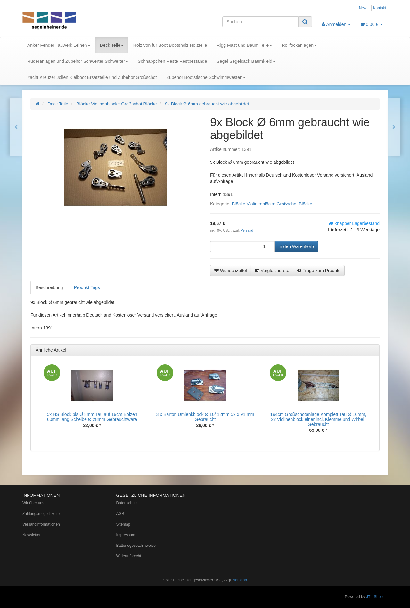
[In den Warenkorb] (296, 246)
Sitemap (123, 524)
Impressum (125, 535)
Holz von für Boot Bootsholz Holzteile (170, 45)
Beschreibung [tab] (49, 287)
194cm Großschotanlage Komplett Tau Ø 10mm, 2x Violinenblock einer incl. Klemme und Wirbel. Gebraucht (318, 419)
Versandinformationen (41, 524)
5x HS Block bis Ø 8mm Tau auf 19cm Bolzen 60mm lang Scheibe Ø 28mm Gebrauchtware (92, 417)
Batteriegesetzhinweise (136, 545)
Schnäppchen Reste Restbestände (172, 61)
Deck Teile (112, 45)
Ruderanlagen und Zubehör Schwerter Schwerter (77, 61)
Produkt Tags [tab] (87, 287)
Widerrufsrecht (128, 556)
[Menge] (242, 246)
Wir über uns (33, 503)
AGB (120, 514)
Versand (247, 230)
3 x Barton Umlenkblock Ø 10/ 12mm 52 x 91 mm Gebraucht (205, 417)
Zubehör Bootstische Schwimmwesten (205, 77)
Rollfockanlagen (299, 45)
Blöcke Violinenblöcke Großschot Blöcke (272, 203)
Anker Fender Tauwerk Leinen (58, 45)
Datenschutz (127, 503)
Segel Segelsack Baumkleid (246, 61)
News (364, 8)
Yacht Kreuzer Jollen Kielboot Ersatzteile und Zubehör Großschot (92, 77)
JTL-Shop (374, 597)
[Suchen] (260, 21)
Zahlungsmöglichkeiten (42, 514)
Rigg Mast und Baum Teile (244, 45)
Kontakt (379, 8)
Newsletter (31, 535)
